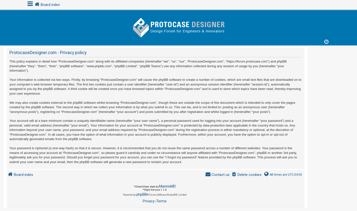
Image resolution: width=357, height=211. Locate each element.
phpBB (141, 194)
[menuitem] (246, 174)
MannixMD (167, 186)
